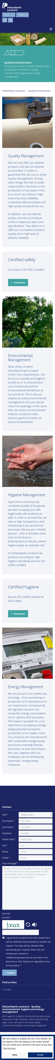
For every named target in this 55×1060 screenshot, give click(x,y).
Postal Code (8, 839)
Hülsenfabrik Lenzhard (13, 90)
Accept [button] (40, 1055)
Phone (5, 851)
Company (6, 833)
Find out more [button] (9, 1048)
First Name (8, 821)
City (5, 845)
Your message (10, 863)
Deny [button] (14, 1055)
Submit (11, 972)
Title (5, 814)
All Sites (7, 989)
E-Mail (6, 857)
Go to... (9, 14)
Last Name (8, 827)
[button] (28, 924)
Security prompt (6, 915)
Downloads (19, 282)
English (22, 14)
